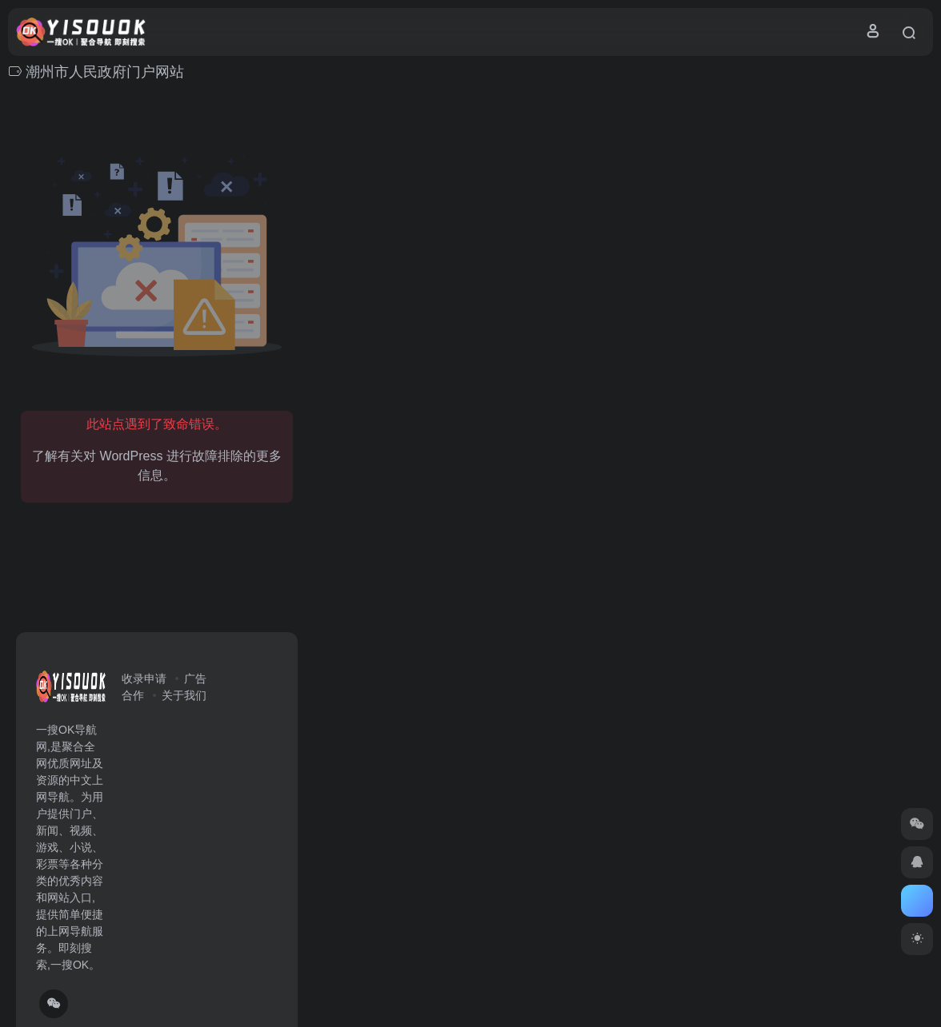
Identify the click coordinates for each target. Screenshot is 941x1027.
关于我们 (184, 695)
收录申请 (144, 678)
